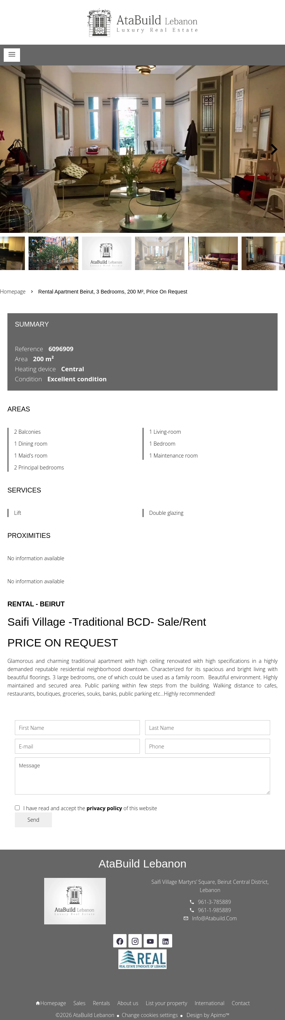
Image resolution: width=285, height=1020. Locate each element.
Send (33, 819)
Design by (207, 1015)
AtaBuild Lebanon (143, 863)
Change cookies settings (150, 1015)
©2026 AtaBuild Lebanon (85, 1015)
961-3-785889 (214, 901)
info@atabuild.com (214, 918)
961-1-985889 (214, 910)
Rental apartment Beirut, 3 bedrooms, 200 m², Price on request (112, 292)
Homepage (142, 22)
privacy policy (104, 808)
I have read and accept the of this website (90, 808)
